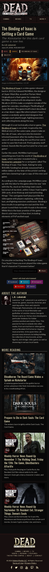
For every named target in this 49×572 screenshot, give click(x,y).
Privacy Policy (30, 563)
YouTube (19, 286)
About (29, 556)
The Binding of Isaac (29, 51)
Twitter (24, 282)
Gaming (14, 51)
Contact (38, 556)
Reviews (23, 553)
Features (33, 553)
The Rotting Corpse (15, 556)
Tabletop (7, 55)
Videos (14, 553)
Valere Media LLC (20, 560)
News (6, 51)
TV (33, 551)
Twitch (31, 286)
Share (42, 271)
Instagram (36, 282)
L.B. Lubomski (10, 45)
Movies (26, 551)
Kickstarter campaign (12, 161)
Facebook (12, 282)
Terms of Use (18, 563)
